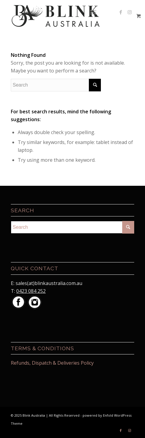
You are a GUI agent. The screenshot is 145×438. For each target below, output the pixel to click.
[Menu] (93, 12)
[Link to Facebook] (120, 12)
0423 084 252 (31, 291)
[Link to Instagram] (129, 12)
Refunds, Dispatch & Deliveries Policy (52, 363)
